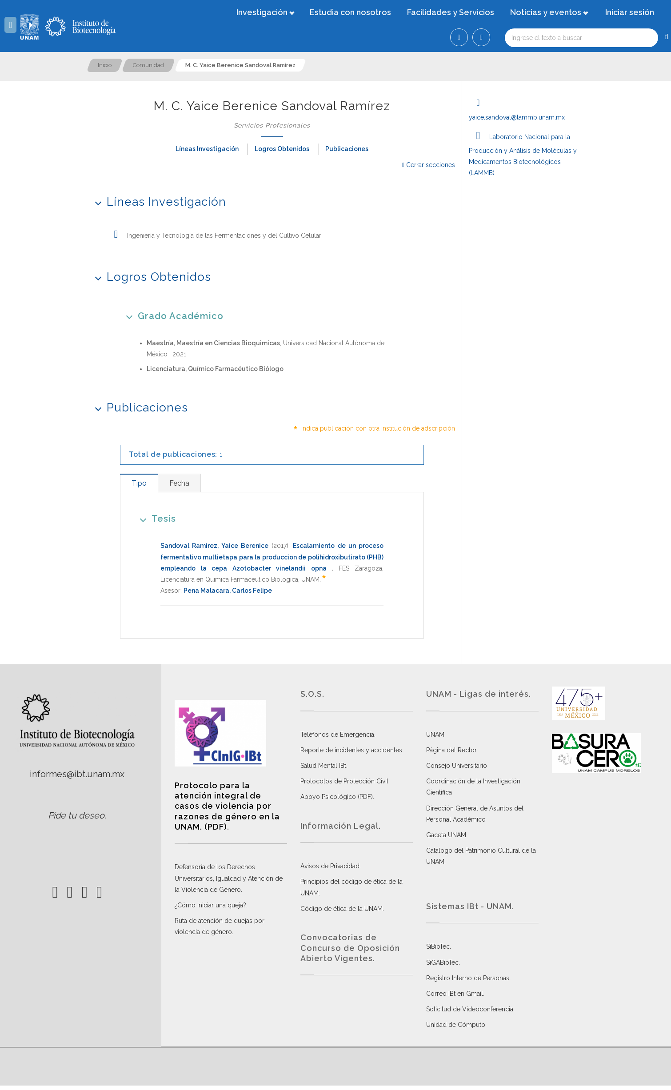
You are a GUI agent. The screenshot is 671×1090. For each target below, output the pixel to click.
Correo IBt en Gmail (454, 993)
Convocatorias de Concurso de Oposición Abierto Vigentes (350, 948)
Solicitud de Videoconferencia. (470, 1009)
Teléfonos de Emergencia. (337, 734)
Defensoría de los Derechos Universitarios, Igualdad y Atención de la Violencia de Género (229, 878)
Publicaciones (346, 148)
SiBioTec (438, 946)
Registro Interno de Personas (467, 978)
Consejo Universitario (456, 765)
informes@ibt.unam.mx (77, 774)
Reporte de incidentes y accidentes (351, 750)
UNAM (435, 734)
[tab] (139, 483)
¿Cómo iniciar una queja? (210, 905)
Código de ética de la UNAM (341, 908)
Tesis (155, 518)
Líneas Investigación (207, 148)
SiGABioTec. (443, 962)
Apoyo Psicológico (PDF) (336, 796)
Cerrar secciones (428, 164)
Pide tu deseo (76, 815)
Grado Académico (172, 315)
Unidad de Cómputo (455, 1024)
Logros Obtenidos (282, 148)
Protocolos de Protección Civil (344, 781)
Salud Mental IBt (323, 765)
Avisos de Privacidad (329, 866)
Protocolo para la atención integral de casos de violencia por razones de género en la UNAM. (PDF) (227, 806)
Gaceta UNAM (446, 834)
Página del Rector (451, 750)
